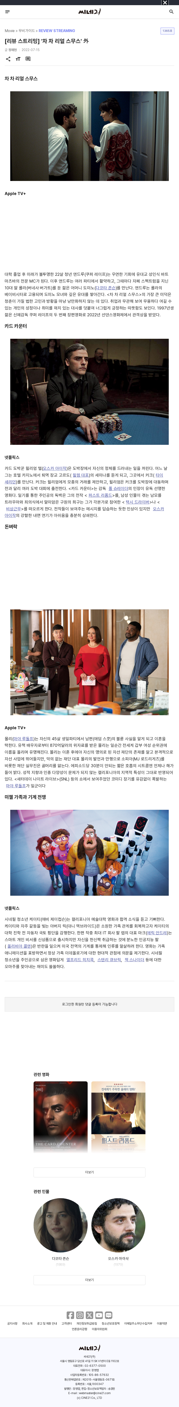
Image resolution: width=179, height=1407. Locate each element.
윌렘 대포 (81, 475)
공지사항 (12, 1323)
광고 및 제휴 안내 (47, 1323)
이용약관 (162, 1323)
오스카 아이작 (54, 468)
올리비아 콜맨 (19, 946)
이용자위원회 (99, 1329)
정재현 (12, 50)
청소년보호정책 (111, 1323)
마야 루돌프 (23, 738)
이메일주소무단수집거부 (138, 1323)
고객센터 (67, 1323)
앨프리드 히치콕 (80, 959)
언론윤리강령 (79, 1329)
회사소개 (27, 1323)
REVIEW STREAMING (57, 31)
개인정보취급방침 (86, 1323)
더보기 (89, 1172)
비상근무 (13, 508)
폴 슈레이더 (118, 488)
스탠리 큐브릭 (109, 959)
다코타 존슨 (106, 287)
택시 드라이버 (137, 502)
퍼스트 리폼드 (100, 495)
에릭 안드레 (157, 932)
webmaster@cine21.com (95, 1393)
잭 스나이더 (135, 959)
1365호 (167, 31)
